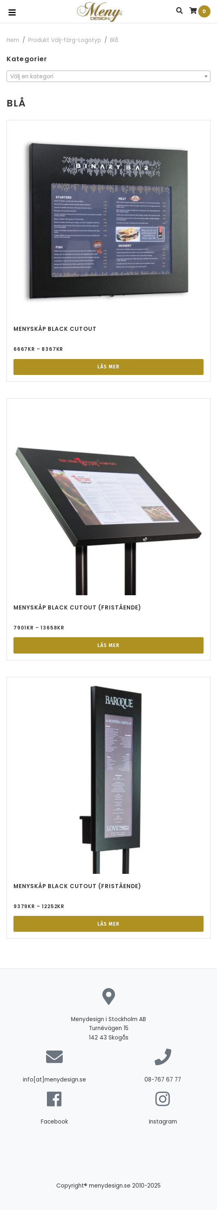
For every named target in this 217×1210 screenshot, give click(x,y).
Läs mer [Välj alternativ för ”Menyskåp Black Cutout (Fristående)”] (108, 645)
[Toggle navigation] (12, 13)
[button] (179, 11)
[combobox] (108, 76)
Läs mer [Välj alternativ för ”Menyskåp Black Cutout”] (108, 367)
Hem (13, 40)
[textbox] (108, 76)
